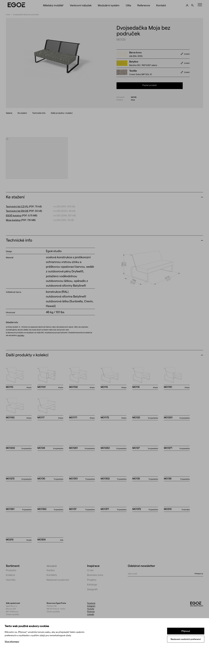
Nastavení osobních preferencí (186, 639)
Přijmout (185, 631)
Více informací (12, 641)
